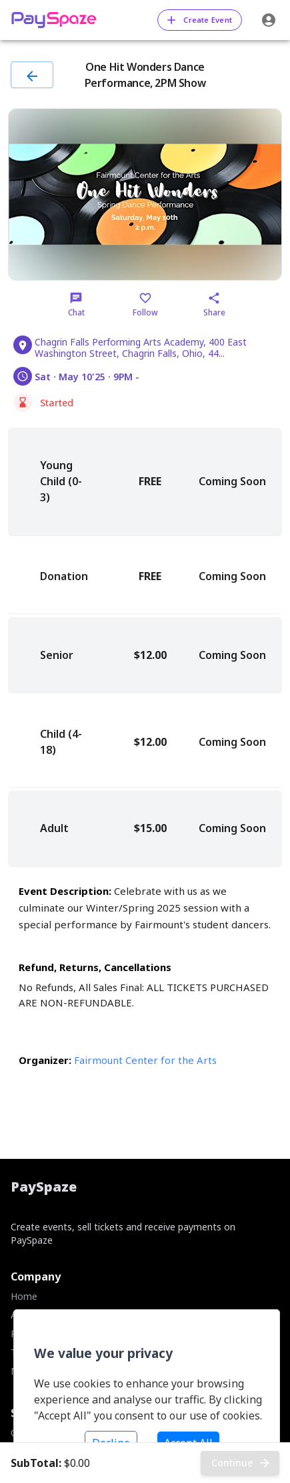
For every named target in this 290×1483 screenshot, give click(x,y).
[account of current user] (269, 20)
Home (24, 1296)
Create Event (199, 20)
